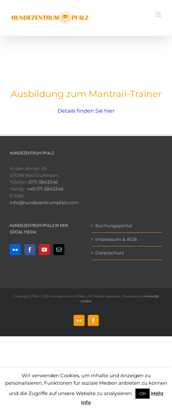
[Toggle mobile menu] (158, 14)
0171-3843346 (43, 182)
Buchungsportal (113, 226)
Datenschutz (109, 253)
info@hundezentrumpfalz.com (44, 202)
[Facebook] (29, 249)
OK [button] (142, 393)
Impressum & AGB (116, 239)
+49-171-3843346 (45, 189)
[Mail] (58, 249)
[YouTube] (44, 249)
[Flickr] (15, 249)
